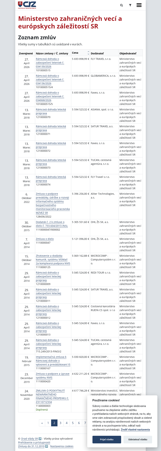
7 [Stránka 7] (85, 423)
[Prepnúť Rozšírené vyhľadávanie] (130, 5)
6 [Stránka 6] (79, 423)
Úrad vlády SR (29, 438)
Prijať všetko (106, 439)
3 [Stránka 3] (60, 423)
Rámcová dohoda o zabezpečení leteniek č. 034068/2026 (50, 96)
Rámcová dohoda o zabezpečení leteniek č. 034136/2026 (50, 79)
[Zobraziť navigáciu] (139, 5)
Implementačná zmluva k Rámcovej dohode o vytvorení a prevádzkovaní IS (53, 360)
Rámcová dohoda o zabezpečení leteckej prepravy (48, 276)
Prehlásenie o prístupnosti (34, 442)
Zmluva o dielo (45, 239)
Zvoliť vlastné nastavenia (135, 429)
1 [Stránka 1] (48, 423)
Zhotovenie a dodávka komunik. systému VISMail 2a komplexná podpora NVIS (53, 259)
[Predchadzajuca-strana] (42, 422)
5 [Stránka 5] (73, 423)
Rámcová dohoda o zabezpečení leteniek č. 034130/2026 (50, 62)
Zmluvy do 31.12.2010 (31, 446)
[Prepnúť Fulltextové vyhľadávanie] (121, 5)
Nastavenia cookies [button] (61, 446)
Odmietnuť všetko (137, 439)
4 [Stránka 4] (66, 423)
